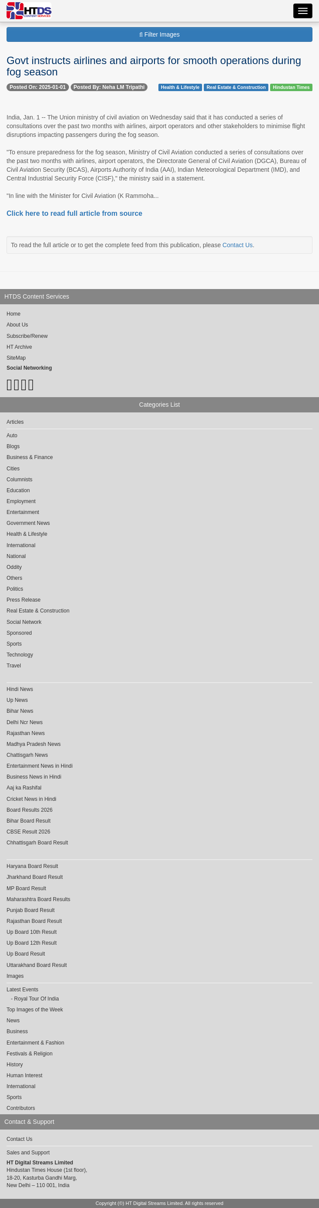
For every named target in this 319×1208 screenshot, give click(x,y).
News (13, 1020)
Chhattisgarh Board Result (37, 843)
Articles (15, 422)
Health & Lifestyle (180, 87)
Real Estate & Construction (235, 87)
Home (14, 314)
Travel (14, 666)
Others (14, 578)
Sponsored (19, 633)
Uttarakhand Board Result (37, 965)
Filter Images (159, 34)
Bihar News (20, 711)
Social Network (24, 622)
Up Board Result (26, 954)
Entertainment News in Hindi (39, 766)
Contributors (21, 1108)
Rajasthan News (26, 733)
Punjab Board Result (31, 910)
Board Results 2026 (29, 810)
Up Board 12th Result (32, 943)
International (21, 545)
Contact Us (238, 245)
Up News (17, 700)
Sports (14, 644)
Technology (20, 655)
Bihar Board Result (29, 821)
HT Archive (19, 347)
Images (15, 976)
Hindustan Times (291, 87)
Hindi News (20, 689)
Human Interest (24, 1075)
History (15, 1065)
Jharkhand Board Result (35, 877)
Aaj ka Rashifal (24, 788)
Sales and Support (28, 1153)
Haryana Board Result (32, 866)
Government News (28, 523)
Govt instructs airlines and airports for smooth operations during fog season (154, 66)
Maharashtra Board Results (38, 899)
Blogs (13, 446)
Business (17, 1031)
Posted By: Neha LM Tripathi (109, 87)
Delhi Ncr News (25, 722)
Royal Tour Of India (36, 999)
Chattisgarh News (27, 755)
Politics (15, 589)
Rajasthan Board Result (34, 921)
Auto (12, 435)
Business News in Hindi (34, 777)
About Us (17, 325)
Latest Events (22, 990)
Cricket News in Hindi (31, 799)
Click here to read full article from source (74, 213)
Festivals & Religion (29, 1054)
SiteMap (16, 358)
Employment (21, 501)
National (16, 556)
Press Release (24, 600)
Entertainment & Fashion (35, 1043)
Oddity (14, 567)
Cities (13, 469)
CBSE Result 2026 (28, 832)
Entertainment (23, 512)
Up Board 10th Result (32, 932)
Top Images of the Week (35, 1010)
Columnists (19, 479)
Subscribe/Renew (27, 336)
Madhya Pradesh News (34, 744)
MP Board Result (26, 888)
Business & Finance (30, 457)
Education (18, 490)
